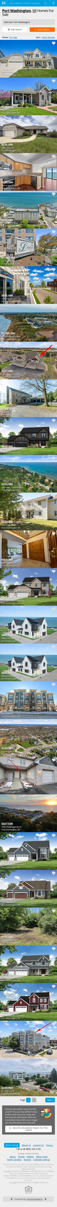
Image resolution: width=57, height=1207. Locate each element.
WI (34, 10)
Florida (21, 1156)
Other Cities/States (28, 1154)
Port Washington (16, 10)
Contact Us (38, 1145)
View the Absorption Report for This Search (28, 1128)
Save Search (42, 29)
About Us (26, 1145)
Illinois (13, 1156)
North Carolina (14, 1159)
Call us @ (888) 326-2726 (28, 1149)
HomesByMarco (35, 1199)
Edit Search (15, 29)
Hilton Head (41, 1156)
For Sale (13, 37)
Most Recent (48, 37)
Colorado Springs (41, 1159)
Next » (50, 1100)
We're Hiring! (12, 1145)
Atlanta (30, 1156)
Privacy (49, 1145)
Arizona (27, 1159)
